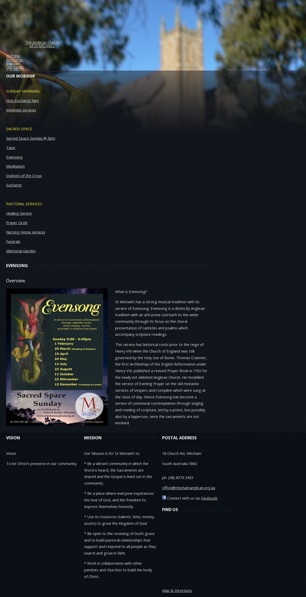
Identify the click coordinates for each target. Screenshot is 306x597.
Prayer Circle (16, 222)
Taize (10, 147)
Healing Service (19, 213)
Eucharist (14, 184)
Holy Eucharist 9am (22, 100)
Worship (13, 55)
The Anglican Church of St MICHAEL (42, 44)
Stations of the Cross (24, 175)
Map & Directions (177, 590)
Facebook (209, 498)
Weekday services (21, 109)
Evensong (14, 156)
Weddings (14, 59)
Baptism (13, 63)
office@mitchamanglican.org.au (188, 487)
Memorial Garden (21, 250)
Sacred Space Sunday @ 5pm (30, 138)
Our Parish (15, 66)
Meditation (15, 166)
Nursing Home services (25, 232)
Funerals (13, 241)
